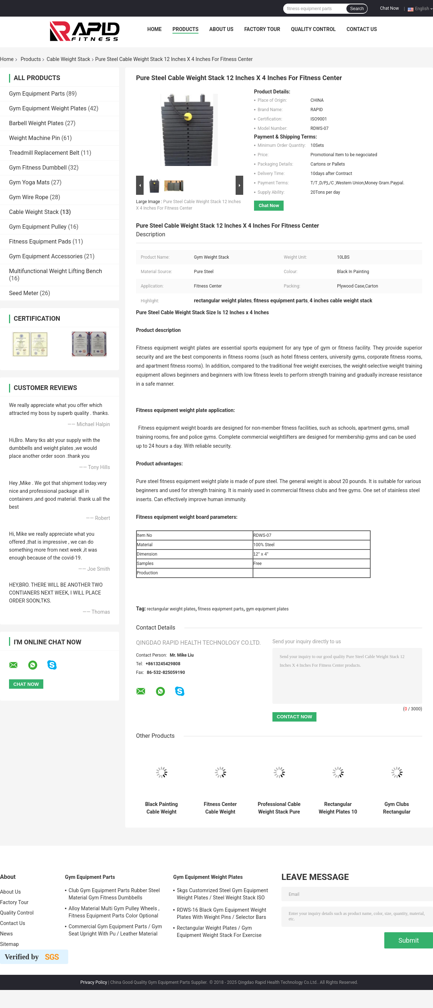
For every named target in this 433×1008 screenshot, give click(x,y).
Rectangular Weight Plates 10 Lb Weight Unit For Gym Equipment (338, 808)
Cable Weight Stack (68, 59)
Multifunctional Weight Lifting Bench (55, 271)
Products (185, 29)
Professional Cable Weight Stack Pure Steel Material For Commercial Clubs (279, 808)
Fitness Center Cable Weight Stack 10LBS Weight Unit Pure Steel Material (220, 808)
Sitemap (9, 944)
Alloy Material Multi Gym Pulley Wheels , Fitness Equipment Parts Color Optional (114, 912)
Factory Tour (262, 29)
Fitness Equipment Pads (40, 241)
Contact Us (361, 29)
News (6, 934)
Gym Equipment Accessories (46, 256)
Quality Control (313, 29)
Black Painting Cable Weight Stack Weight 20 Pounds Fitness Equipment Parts (161, 808)
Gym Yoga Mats (29, 182)
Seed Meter (23, 293)
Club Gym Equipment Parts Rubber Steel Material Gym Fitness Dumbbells (114, 894)
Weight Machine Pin (34, 138)
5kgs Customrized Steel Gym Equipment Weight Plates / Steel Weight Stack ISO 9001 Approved (222, 895)
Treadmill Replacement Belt (44, 152)
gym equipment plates (267, 609)
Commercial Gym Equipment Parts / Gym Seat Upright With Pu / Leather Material (115, 930)
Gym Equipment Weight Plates (48, 108)
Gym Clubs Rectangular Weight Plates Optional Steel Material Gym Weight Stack (397, 808)
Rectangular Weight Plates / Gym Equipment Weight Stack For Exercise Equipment (219, 932)
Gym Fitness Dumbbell (38, 167)
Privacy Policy (93, 982)
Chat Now (389, 8)
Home (154, 29)
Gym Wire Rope (28, 197)
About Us (221, 29)
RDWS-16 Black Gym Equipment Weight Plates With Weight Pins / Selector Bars (221, 913)
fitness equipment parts (221, 609)
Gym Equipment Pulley (37, 226)
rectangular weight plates (171, 609)
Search (357, 8)
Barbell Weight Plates (36, 123)
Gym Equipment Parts (37, 93)
